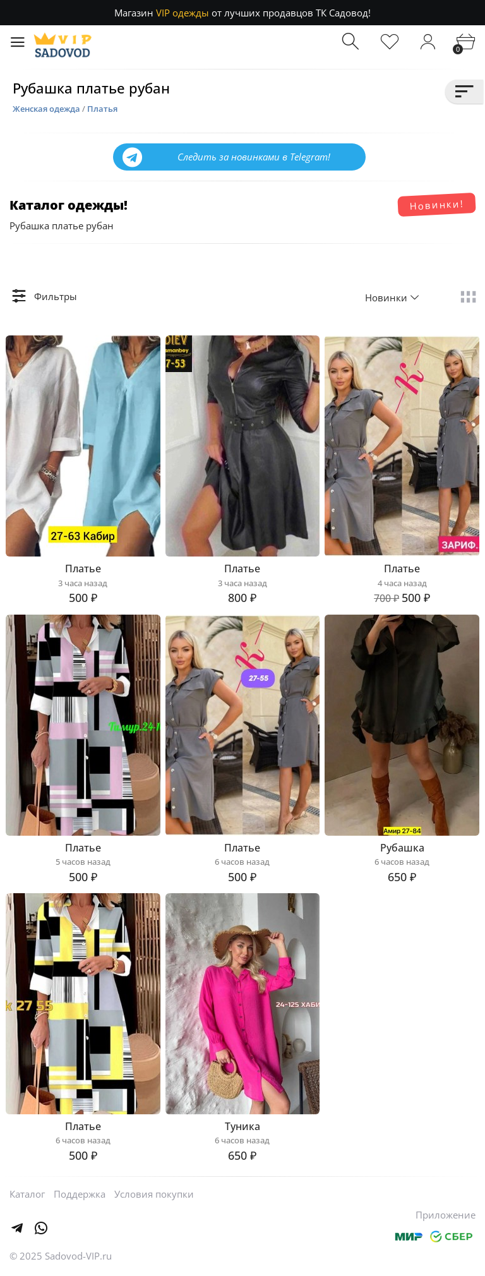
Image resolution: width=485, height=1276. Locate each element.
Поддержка (79, 1194)
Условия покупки (154, 1194)
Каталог (27, 1194)
